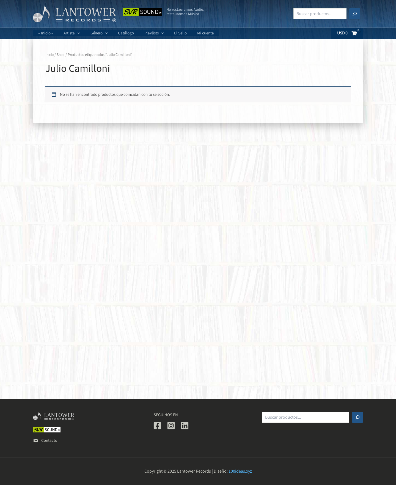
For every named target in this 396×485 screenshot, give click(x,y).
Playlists (145, 33)
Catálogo (119, 33)
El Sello (169, 33)
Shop (61, 55)
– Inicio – (44, 33)
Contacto (45, 440)
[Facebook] (157, 425)
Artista (69, 33)
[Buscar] (354, 13)
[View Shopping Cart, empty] (347, 33)
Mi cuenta (192, 33)
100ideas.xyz (240, 471)
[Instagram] (171, 425)
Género (94, 33)
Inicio (49, 55)
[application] (74, 33)
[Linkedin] (185, 425)
